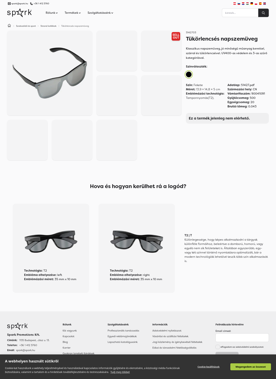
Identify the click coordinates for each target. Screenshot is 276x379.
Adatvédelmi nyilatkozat (166, 330)
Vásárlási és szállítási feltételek (170, 336)
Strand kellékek (48, 26)
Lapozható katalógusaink (123, 342)
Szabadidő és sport (26, 26)
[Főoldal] (28, 326)
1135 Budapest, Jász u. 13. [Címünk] (34, 340)
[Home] (9, 26)
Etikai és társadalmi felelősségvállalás (174, 347)
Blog (65, 342)
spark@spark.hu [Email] (25, 350)
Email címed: (223, 331)
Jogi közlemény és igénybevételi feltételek (177, 342)
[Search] (263, 13)
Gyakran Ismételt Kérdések (78, 353)
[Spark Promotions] (19, 13)
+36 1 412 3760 (41, 3)
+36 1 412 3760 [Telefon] (28, 345)
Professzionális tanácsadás (123, 330)
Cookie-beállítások (208, 366)
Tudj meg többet (120, 372)
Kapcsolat (68, 336)
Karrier (66, 347)
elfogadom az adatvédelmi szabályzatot (242, 347)
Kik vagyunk (70, 330)
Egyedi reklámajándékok (122, 336)
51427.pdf (240, 85)
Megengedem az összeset (251, 366)
